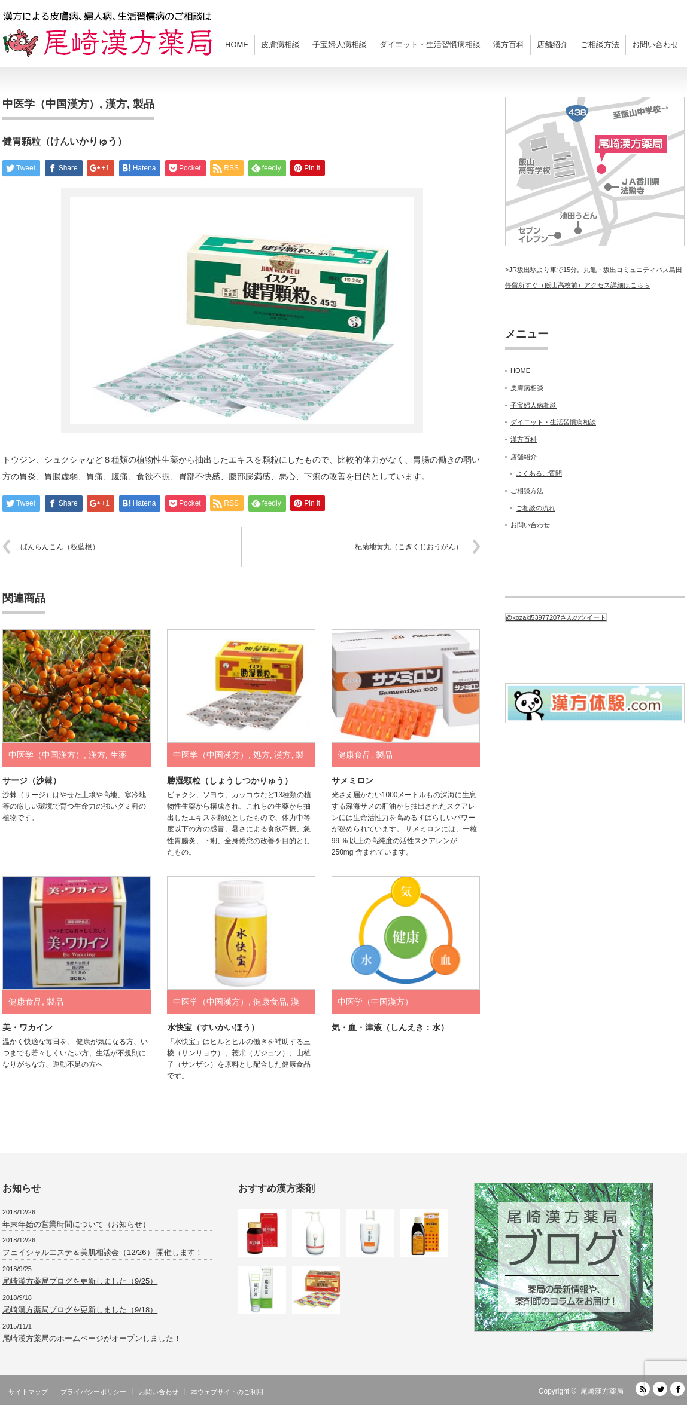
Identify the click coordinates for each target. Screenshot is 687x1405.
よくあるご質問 (539, 473)
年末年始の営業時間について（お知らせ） (76, 1224)
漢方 (116, 104)
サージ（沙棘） (31, 780)
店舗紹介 (552, 44)
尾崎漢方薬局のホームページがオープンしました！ (91, 1338)
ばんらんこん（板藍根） (59, 547)
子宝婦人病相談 (339, 44)
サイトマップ (28, 1391)
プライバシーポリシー (93, 1391)
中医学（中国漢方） (50, 104)
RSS (643, 1389)
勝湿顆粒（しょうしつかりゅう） (230, 780)
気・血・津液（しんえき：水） (390, 1027)
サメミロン (352, 780)
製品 (143, 104)
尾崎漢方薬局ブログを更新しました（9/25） (79, 1281)
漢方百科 (508, 44)
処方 (261, 755)
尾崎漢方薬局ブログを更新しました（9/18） (79, 1309)
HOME (236, 44)
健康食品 (354, 755)
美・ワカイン (27, 1027)
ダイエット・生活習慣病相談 (430, 44)
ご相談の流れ (535, 508)
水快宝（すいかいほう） (213, 1027)
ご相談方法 (599, 44)
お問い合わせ (655, 44)
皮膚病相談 (280, 44)
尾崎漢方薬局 (602, 1391)
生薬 (118, 755)
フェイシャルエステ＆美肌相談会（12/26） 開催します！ (102, 1252)
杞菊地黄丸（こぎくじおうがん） (409, 547)
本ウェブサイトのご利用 (227, 1391)
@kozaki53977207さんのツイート (556, 617)
